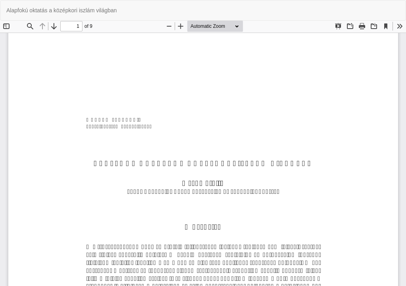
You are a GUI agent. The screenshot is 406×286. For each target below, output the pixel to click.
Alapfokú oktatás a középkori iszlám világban (61, 10)
